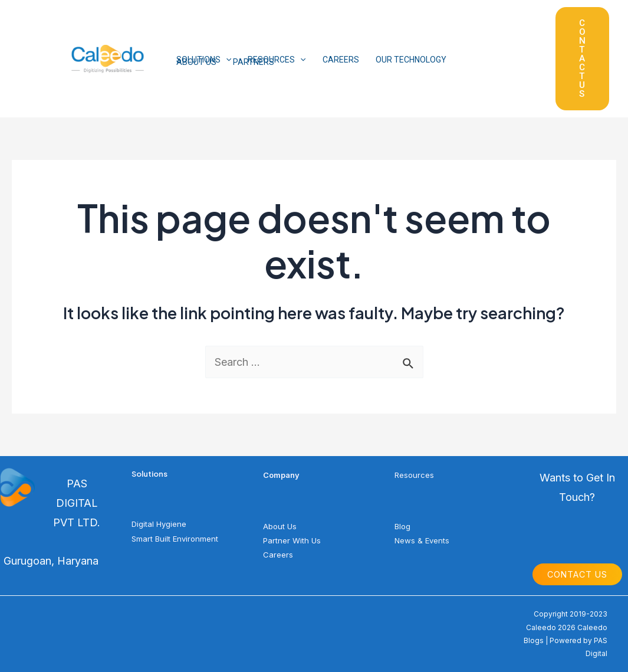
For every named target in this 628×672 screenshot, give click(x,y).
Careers (278, 554)
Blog (402, 526)
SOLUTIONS (203, 59)
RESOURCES (276, 59)
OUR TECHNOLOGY (411, 59)
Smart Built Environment (174, 538)
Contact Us (577, 574)
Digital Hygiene (158, 524)
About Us (280, 526)
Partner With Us (292, 540)
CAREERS (341, 59)
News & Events (421, 540)
